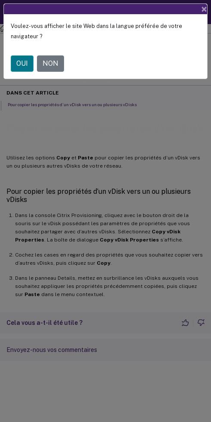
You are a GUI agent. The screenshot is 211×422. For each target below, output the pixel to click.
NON (50, 63)
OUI (22, 63)
